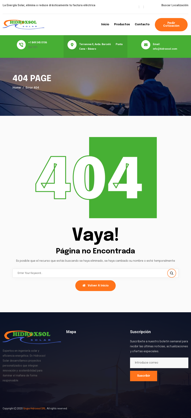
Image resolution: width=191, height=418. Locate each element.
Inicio (105, 24)
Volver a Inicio (95, 285)
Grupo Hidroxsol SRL (34, 408)
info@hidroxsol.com (165, 48)
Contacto (142, 24)
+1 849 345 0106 (37, 42)
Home (17, 87)
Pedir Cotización (171, 24)
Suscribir (143, 375)
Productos (122, 24)
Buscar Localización (174, 5)
